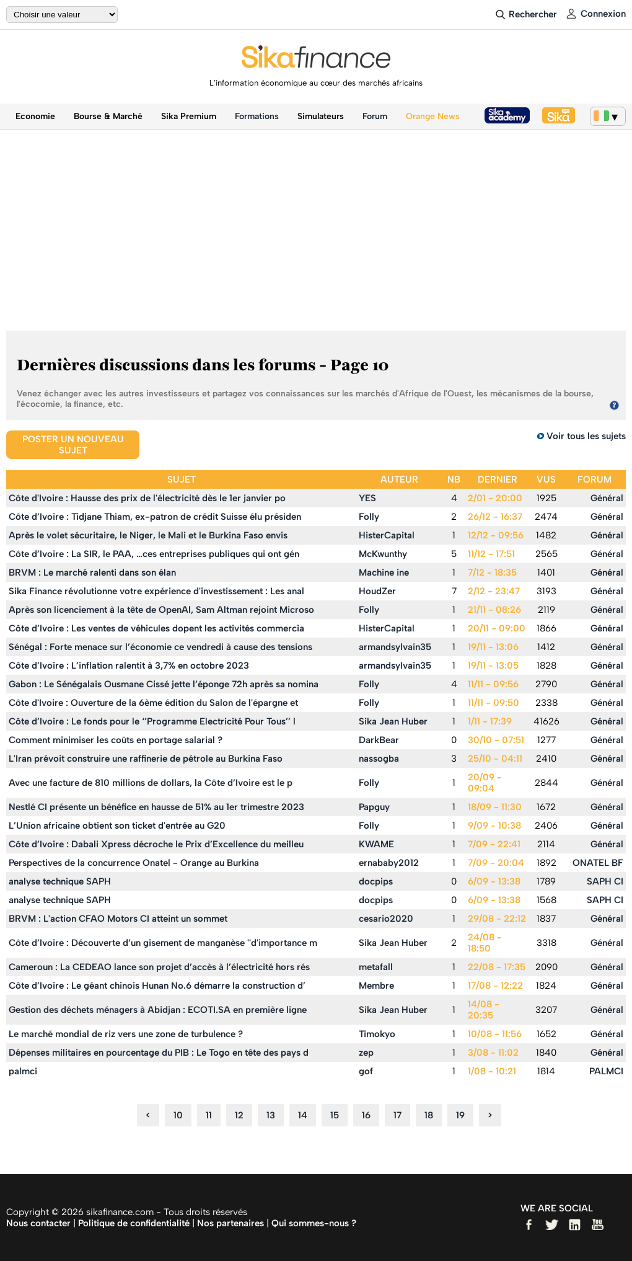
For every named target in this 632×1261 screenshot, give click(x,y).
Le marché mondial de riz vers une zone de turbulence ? (126, 1034)
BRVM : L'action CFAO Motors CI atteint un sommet (118, 918)
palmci (23, 1071)
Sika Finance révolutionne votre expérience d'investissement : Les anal (156, 591)
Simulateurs (320, 116)
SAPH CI (605, 881)
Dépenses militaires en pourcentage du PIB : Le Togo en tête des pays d (159, 1052)
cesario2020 (386, 918)
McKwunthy (383, 553)
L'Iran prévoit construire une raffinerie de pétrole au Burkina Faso (146, 758)
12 (239, 1115)
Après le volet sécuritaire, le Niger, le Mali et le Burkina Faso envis (148, 535)
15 (334, 1115)
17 (397, 1115)
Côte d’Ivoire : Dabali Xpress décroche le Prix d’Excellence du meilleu (156, 844)
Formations (257, 116)
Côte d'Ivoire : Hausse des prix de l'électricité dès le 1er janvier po (147, 498)
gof (366, 1071)
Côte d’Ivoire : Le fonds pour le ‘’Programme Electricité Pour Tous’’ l (152, 721)
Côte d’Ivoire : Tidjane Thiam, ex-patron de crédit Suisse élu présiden (155, 516)
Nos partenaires (230, 1223)
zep (366, 1052)
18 (428, 1115)
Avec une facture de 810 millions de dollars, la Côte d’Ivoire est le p (150, 782)
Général (606, 498)
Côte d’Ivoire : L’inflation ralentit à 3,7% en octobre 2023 (129, 665)
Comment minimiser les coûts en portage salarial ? (115, 740)
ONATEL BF (598, 862)
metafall (376, 967)
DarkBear (379, 740)
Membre (376, 985)
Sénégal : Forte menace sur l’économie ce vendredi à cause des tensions (160, 647)
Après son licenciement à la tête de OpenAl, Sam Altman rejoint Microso (161, 609)
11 (209, 1115)
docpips (376, 881)
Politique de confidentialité (134, 1223)
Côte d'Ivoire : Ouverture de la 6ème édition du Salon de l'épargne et (153, 702)
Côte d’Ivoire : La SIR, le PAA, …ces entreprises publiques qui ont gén (154, 553)
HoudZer (377, 591)
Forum (374, 116)
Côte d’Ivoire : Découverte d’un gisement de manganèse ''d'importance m (163, 942)
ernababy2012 (389, 862)
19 (460, 1115)
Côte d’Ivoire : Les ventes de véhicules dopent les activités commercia (156, 628)
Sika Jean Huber (393, 721)
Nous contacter (38, 1223)
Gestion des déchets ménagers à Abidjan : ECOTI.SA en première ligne (158, 1009)
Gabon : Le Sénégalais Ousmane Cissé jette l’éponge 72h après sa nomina (163, 684)
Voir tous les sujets (586, 436)
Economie (35, 116)
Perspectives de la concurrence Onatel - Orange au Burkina (134, 862)
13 (270, 1115)
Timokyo (377, 1034)
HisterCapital (387, 535)
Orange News (433, 116)
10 (178, 1115)
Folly (369, 516)
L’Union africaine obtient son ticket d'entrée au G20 (117, 825)
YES (367, 498)
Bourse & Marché (108, 116)
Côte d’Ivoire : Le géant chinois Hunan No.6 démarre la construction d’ (157, 985)
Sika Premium (188, 116)
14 (302, 1115)
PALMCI (606, 1071)
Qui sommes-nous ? (313, 1223)
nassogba (379, 758)
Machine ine (384, 572)
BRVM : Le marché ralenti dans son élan (92, 572)
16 (366, 1115)
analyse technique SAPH (60, 881)
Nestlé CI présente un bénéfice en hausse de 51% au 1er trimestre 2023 (156, 807)
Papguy (374, 807)
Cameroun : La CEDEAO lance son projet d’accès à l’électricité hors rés (159, 967)
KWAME (376, 844)
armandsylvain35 (395, 647)
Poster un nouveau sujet (73, 445)
